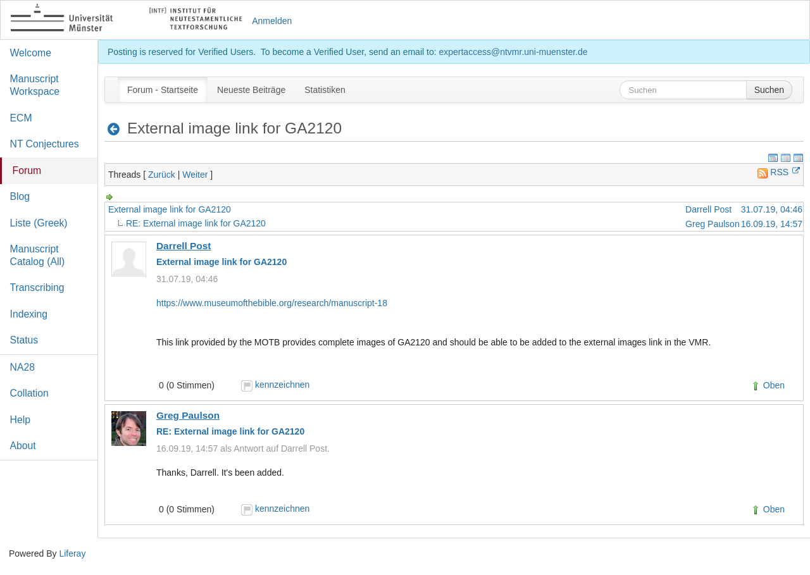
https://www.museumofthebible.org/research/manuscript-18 (271, 303)
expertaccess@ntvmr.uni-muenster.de (513, 52)
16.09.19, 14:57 (771, 224)
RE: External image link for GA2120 (196, 223)
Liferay (72, 553)
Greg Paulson (712, 224)
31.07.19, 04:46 (771, 209)
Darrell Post (708, 209)
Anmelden (272, 21)
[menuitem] (163, 89)
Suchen (769, 90)
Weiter (195, 175)
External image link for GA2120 (169, 209)
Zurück (161, 175)
